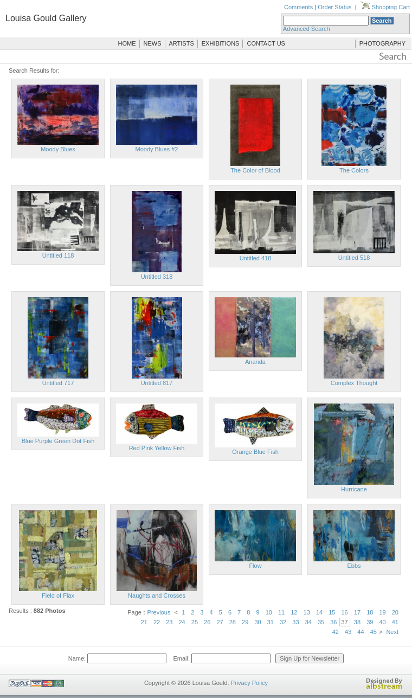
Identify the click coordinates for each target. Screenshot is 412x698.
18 (369, 612)
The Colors (354, 170)
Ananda (255, 361)
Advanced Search (306, 28)
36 (333, 622)
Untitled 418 (256, 258)
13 (307, 612)
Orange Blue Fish (255, 452)
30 (257, 622)
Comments (298, 7)
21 (144, 622)
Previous (159, 612)
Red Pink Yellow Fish (157, 448)
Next (392, 632)
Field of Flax (58, 595)
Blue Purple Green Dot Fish (58, 441)
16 (345, 612)
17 (357, 612)
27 (219, 622)
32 (283, 622)
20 (395, 612)
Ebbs (353, 565)
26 (207, 622)
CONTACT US (266, 43)
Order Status (334, 7)
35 (321, 622)
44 (360, 632)
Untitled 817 (157, 383)
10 (269, 612)
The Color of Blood (255, 170)
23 (169, 622)
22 (156, 622)
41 (395, 622)
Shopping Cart (385, 7)
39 (369, 622)
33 (295, 622)
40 (382, 622)
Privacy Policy (249, 683)
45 (373, 632)
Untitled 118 (58, 255)
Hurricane (354, 489)
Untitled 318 (157, 276)
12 (294, 612)
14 (319, 612)
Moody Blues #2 (157, 149)
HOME (127, 43)
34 (308, 622)
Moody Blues (58, 149)
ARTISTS (181, 43)
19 (382, 612)
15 (332, 612)
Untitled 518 (354, 257)
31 (270, 622)
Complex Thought (354, 383)
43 (348, 632)
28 (232, 622)
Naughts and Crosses (156, 595)
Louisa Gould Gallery (45, 18)
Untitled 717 (58, 383)
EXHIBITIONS (221, 43)
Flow (255, 565)
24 (182, 622)
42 (335, 632)
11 (281, 612)
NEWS (153, 43)
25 (194, 622)
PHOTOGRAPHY (382, 43)
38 (357, 622)
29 (245, 622)
